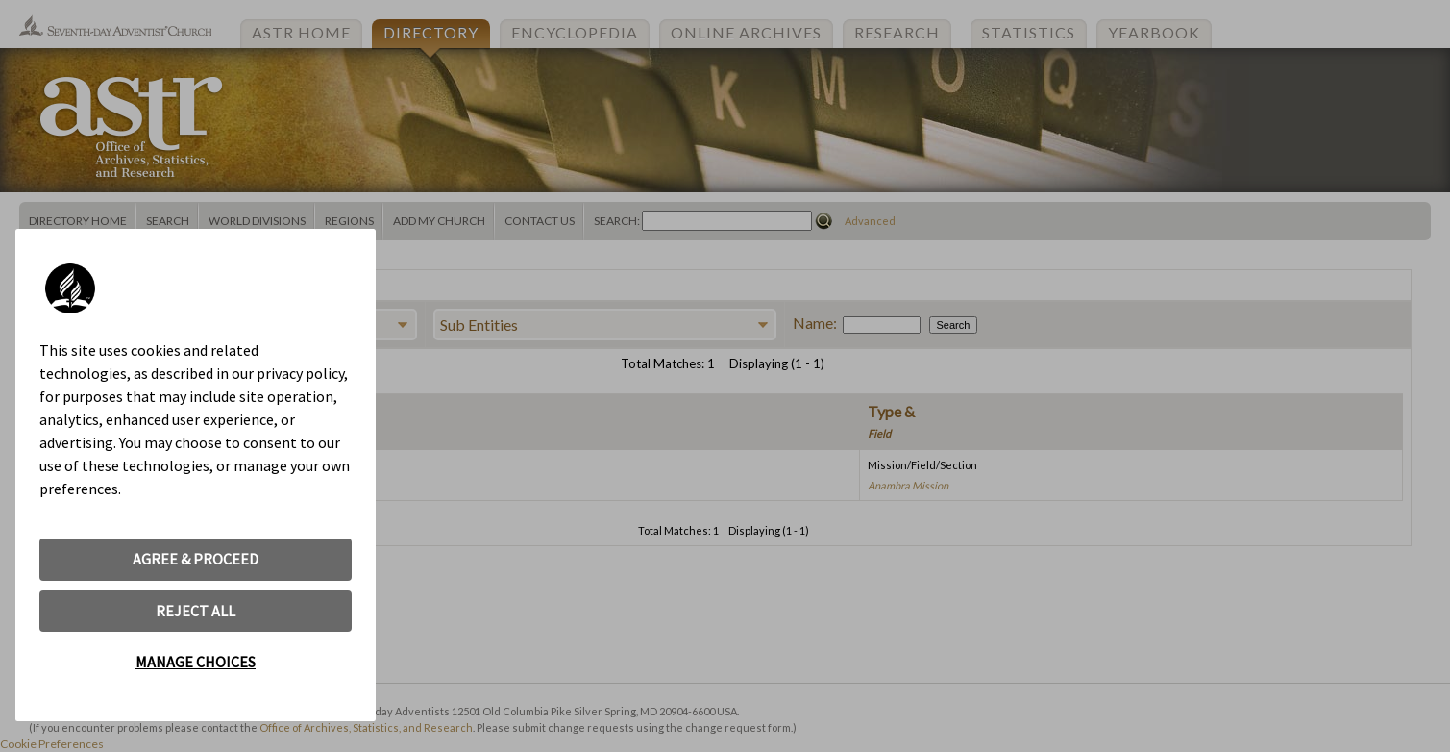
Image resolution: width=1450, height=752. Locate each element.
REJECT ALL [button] (195, 610)
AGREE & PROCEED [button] (195, 558)
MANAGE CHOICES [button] (195, 661)
